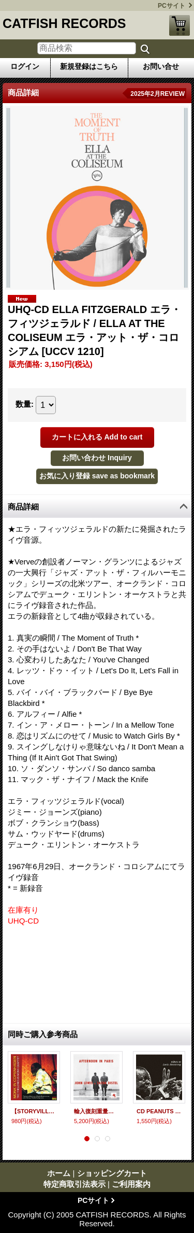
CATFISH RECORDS (64, 23)
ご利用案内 (131, 1184)
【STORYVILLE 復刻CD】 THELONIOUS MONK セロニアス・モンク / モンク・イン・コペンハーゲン (33, 1111)
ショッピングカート (179, 25)
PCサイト (171, 5)
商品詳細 (23, 506)
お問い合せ (161, 66)
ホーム (58, 1173)
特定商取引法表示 (74, 1184)
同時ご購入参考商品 (43, 1034)
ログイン (24, 66)
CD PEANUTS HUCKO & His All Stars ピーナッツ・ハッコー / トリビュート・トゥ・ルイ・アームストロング (159, 1111)
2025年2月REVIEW (157, 93)
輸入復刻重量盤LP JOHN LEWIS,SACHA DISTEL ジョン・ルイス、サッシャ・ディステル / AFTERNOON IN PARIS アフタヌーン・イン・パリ (96, 1111)
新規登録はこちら (89, 66)
